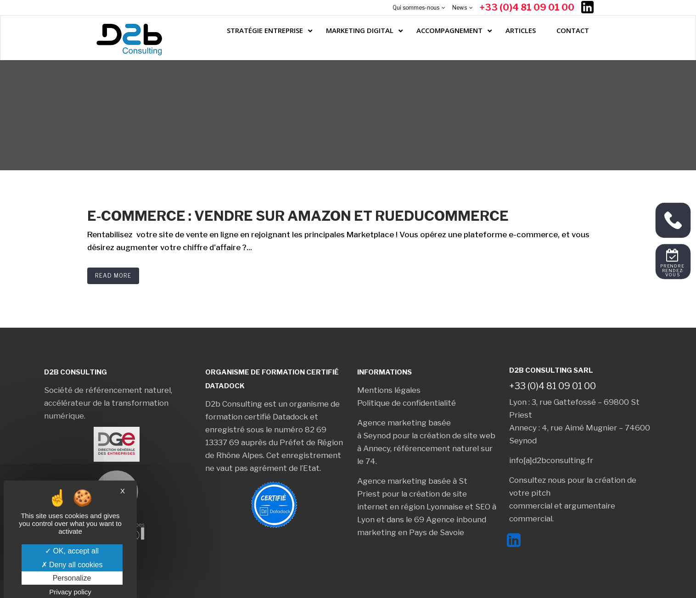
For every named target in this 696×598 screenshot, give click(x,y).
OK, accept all (72, 551)
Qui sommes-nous (416, 7)
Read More (113, 275)
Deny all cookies (72, 565)
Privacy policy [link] (70, 592)
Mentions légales (389, 390)
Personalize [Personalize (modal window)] (72, 578)
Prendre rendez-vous (673, 270)
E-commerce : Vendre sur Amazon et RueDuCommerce (298, 215)
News (459, 7)
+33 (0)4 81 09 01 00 (527, 7)
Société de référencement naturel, (108, 390)
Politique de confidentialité (406, 403)
